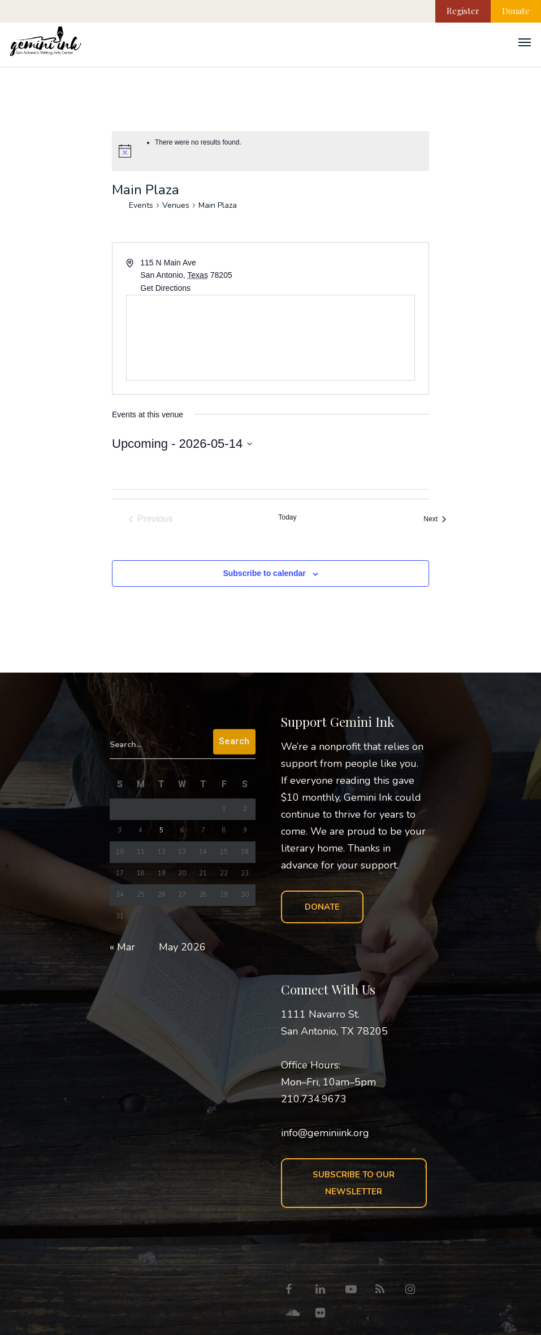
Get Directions (165, 288)
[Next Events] (434, 519)
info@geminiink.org (325, 1133)
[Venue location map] (270, 337)
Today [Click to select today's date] (287, 517)
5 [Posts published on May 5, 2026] (161, 830)
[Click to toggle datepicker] (182, 443)
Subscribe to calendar (264, 573)
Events (141, 205)
